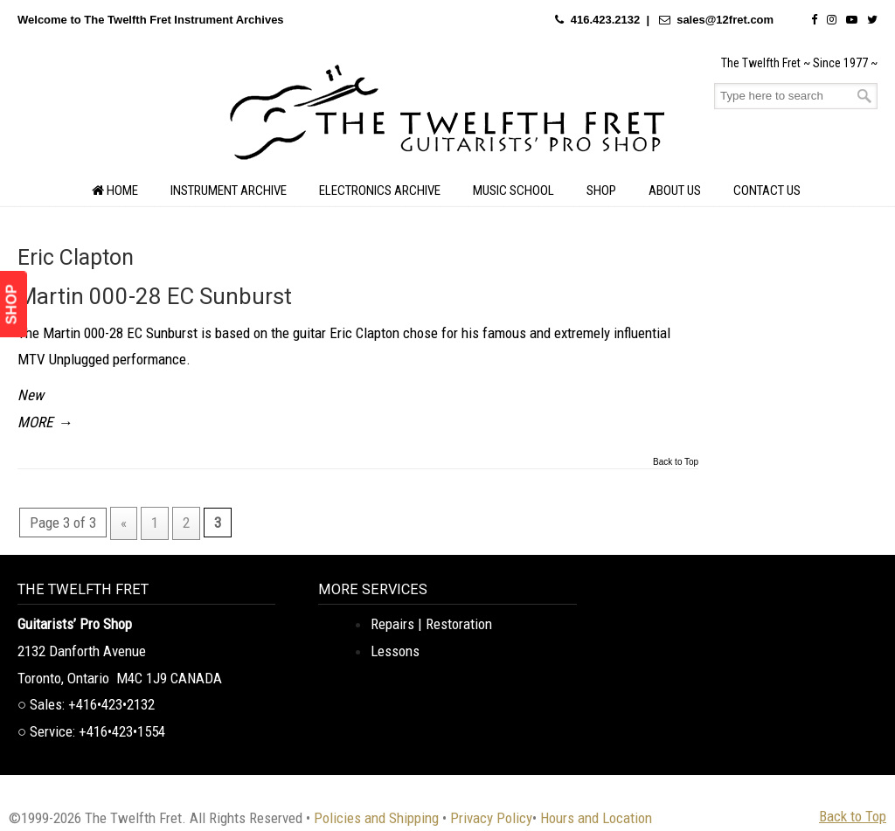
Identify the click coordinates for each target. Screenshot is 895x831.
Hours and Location (596, 818)
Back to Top (675, 462)
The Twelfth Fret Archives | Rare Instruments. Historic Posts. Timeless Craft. (447, 117)
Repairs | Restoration (431, 624)
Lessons (395, 651)
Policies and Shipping (376, 818)
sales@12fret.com (725, 19)
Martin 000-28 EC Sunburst (154, 296)
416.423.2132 (606, 19)
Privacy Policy (491, 818)
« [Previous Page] (124, 522)
